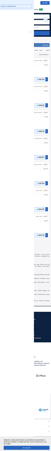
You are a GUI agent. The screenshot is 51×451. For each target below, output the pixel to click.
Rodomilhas (30, 332)
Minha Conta (6, 332)
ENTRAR (45, 3)
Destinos (29, 325)
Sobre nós (5, 316)
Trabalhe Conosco (8, 338)
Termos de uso (6, 319)
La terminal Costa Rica (34, 338)
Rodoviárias (30, 322)
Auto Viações (31, 319)
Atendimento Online (8, 335)
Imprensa (5, 329)
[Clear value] (23, 28)
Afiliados (29, 329)
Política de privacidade (9, 322)
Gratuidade (30, 316)
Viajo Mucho (31, 335)
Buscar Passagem (25, 33)
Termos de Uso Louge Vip (10, 325)
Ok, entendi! (26, 448)
